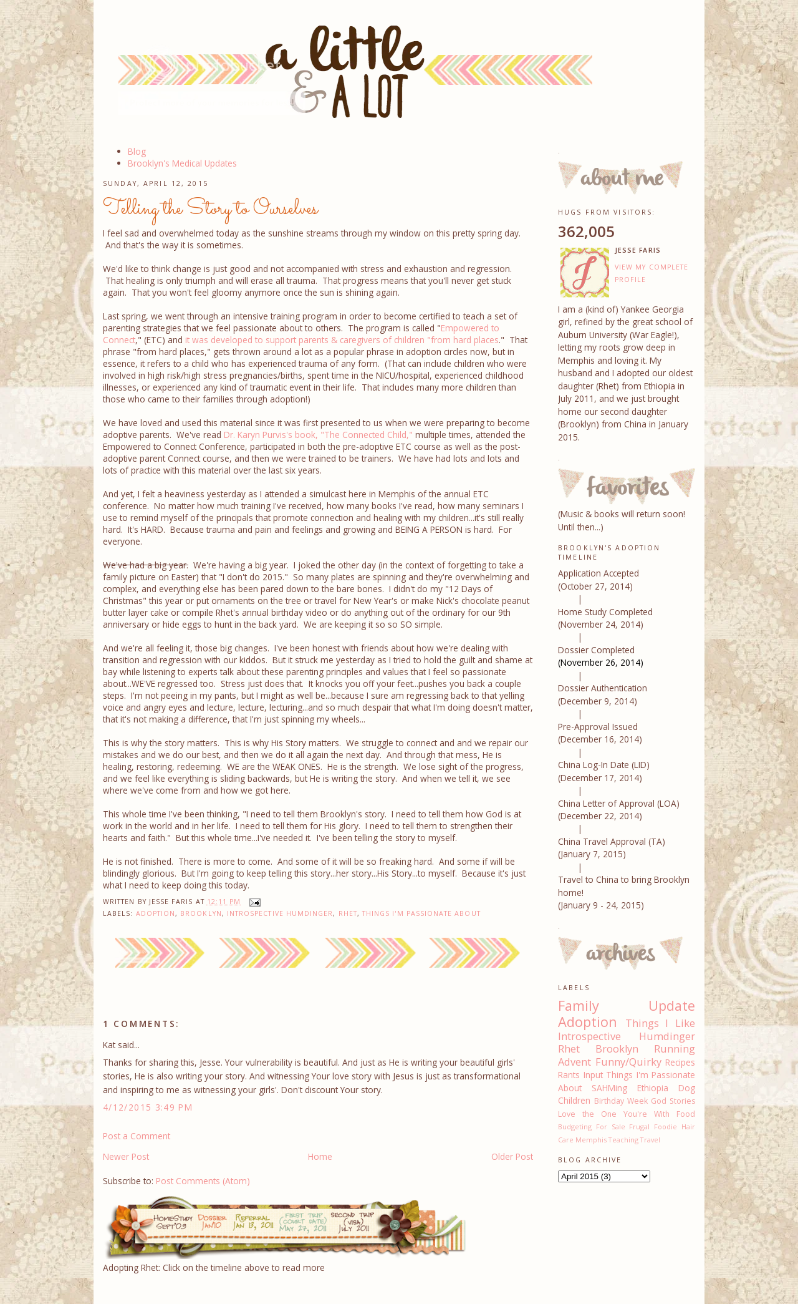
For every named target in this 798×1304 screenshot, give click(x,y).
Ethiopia (652, 1088)
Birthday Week (621, 1101)
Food (685, 1114)
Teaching (623, 1139)
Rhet (348, 913)
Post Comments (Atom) (203, 1181)
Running (674, 1049)
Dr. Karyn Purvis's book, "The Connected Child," (318, 434)
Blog (137, 151)
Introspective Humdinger (280, 913)
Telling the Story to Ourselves (210, 209)
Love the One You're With (614, 1114)
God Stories (673, 1101)
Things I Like (660, 1023)
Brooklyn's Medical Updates (182, 163)
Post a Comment (136, 1136)
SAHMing (609, 1088)
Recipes (680, 1062)
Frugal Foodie (653, 1126)
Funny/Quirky (628, 1062)
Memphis (591, 1139)
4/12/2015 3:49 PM (148, 1107)
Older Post (512, 1156)
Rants (569, 1075)
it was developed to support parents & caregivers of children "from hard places (342, 340)
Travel (650, 1139)
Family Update (626, 1005)
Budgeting (575, 1126)
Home (320, 1156)
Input (593, 1075)
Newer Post (126, 1156)
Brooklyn (201, 913)
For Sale (610, 1126)
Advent (574, 1062)
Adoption (156, 913)
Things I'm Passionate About (421, 913)
